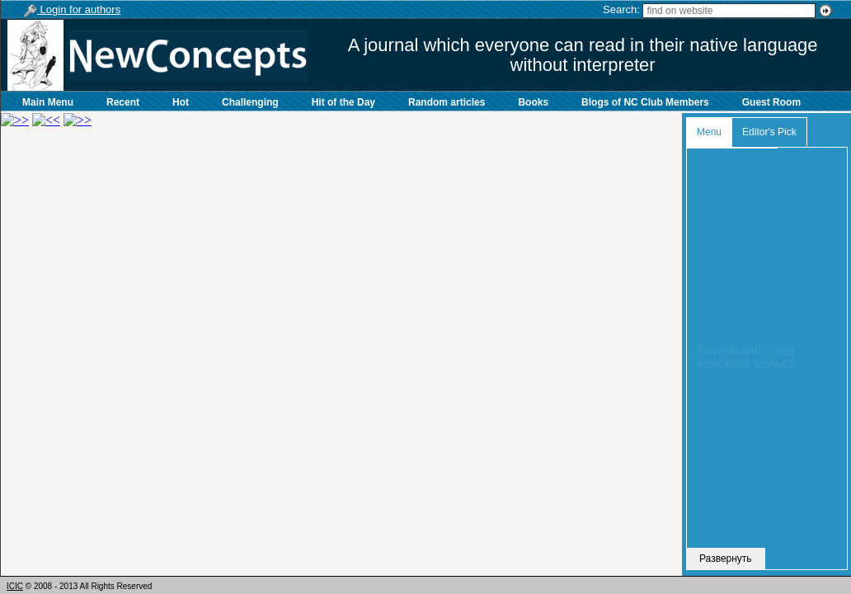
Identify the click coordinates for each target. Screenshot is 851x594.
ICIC (15, 586)
